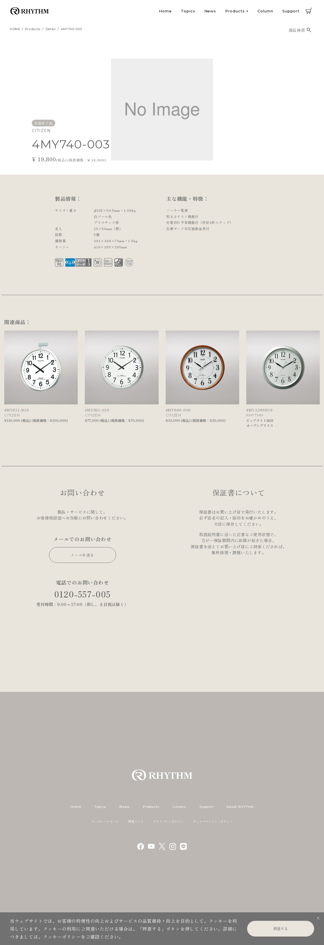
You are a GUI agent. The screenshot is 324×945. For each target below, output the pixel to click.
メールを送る (82, 555)
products (33, 29)
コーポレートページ (105, 821)
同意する (280, 928)
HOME (15, 29)
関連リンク (135, 821)
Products (235, 11)
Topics (188, 11)
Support (290, 11)
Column (265, 11)
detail (51, 29)
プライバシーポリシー (168, 821)
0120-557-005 (82, 594)
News (210, 11)
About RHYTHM (240, 807)
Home (165, 11)
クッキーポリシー (62, 936)
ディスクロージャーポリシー (212, 821)
